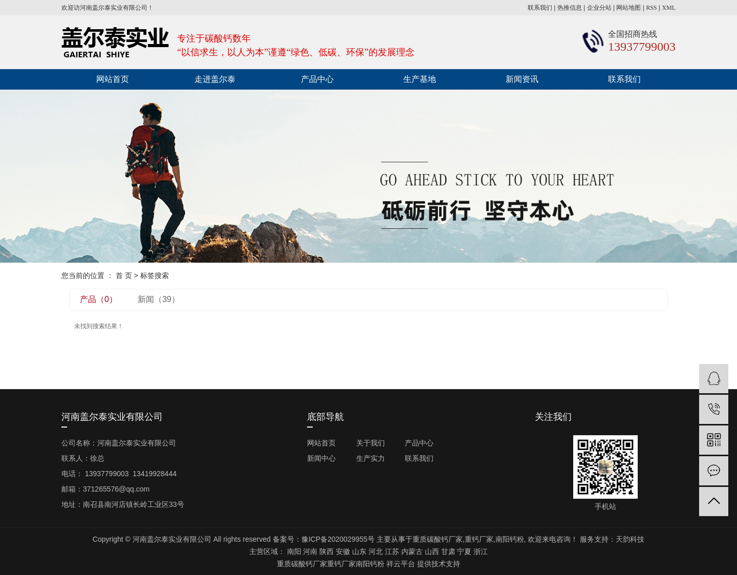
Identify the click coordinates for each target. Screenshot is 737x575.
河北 (375, 551)
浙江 (480, 551)
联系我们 (540, 7)
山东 (359, 551)
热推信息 (569, 7)
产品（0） (98, 299)
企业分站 (599, 7)
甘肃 (448, 551)
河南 (310, 551)
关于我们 (370, 443)
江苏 (392, 551)
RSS (651, 7)
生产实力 (370, 458)
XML (669, 7)
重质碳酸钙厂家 (438, 539)
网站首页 (112, 79)
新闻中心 (321, 458)
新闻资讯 (522, 79)
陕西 (326, 551)
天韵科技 (630, 539)
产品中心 (317, 79)
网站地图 (628, 7)
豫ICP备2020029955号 (338, 539)
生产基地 (419, 79)
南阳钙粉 (509, 539)
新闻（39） (159, 299)
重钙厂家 (479, 539)
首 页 (124, 275)
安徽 (343, 551)
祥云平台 (400, 564)
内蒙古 (412, 551)
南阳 (294, 551)
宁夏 (464, 551)
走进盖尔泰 (214, 79)
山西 (432, 551)
